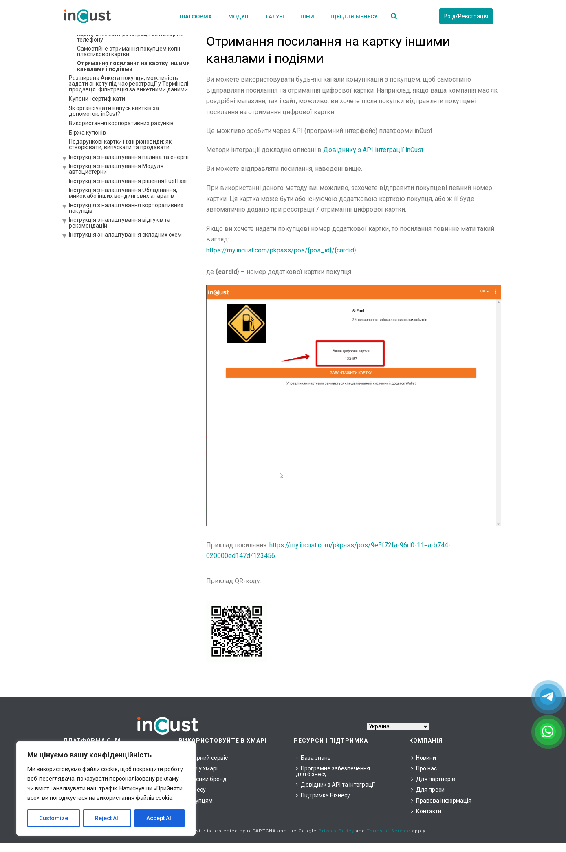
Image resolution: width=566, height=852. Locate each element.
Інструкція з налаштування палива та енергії (129, 157)
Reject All (107, 818)
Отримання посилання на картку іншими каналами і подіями (133, 66)
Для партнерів (433, 779)
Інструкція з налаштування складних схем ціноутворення (125, 237)
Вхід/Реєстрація (466, 16)
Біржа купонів (87, 132)
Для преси (428, 789)
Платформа (194, 16)
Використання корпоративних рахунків (121, 123)
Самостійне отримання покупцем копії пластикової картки (128, 51)
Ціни (307, 16)
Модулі (239, 16)
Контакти (426, 811)
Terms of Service (388, 831)
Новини (423, 758)
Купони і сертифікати (97, 98)
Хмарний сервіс (204, 758)
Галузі (275, 16)
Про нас (424, 768)
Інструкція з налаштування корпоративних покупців (126, 208)
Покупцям (197, 800)
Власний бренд (204, 779)
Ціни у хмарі (199, 768)
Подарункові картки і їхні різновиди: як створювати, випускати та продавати (120, 144)
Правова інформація (441, 800)
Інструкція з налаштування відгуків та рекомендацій (119, 223)
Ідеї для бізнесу (353, 16)
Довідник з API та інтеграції (335, 784)
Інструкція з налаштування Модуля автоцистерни (116, 169)
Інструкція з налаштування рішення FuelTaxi (128, 181)
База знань (313, 758)
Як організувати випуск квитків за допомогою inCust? (114, 111)
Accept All (159, 818)
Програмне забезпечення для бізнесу (333, 771)
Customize (53, 818)
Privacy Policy (336, 831)
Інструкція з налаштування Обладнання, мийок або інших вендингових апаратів (123, 193)
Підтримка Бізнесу (323, 795)
